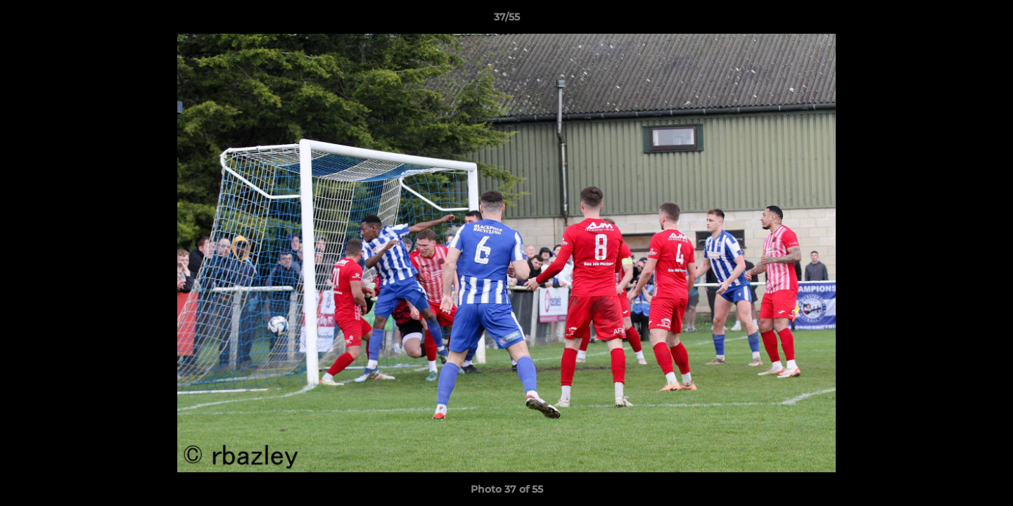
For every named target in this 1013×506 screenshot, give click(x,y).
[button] (987, 20)
